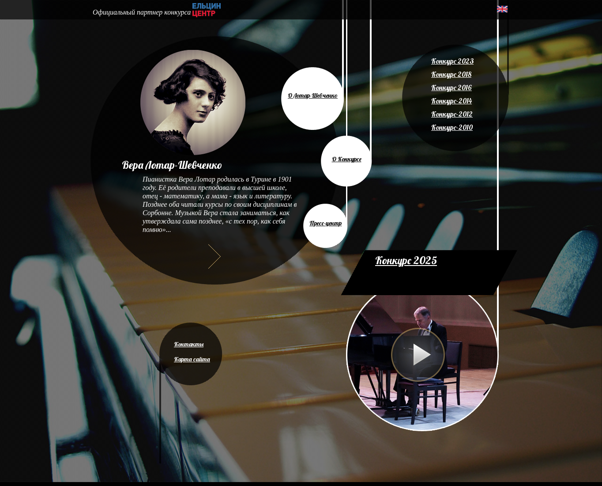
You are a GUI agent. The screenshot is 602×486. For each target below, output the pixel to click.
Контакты (188, 344)
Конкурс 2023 (452, 61)
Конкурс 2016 (451, 87)
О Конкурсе (346, 159)
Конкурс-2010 (452, 127)
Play (418, 355)
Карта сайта (192, 359)
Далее (214, 256)
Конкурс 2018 (451, 74)
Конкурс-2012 (452, 114)
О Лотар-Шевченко (313, 95)
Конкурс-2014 (451, 100)
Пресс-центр (325, 223)
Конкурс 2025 (406, 260)
